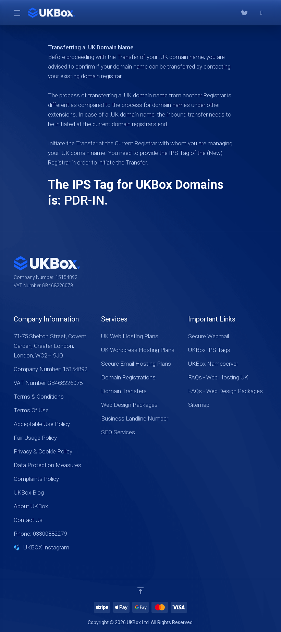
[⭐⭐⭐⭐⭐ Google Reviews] (261, 12)
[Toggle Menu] (16, 13)
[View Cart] (244, 12)
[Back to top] (140, 590)
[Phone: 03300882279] (253, 12)
